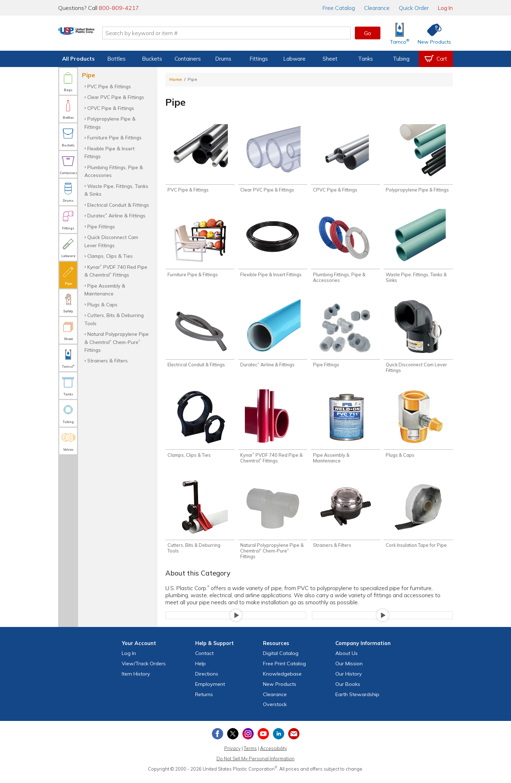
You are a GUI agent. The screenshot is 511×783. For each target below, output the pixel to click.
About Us (346, 659)
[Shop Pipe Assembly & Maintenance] (345, 430)
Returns (204, 700)
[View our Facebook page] (217, 740)
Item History (136, 680)
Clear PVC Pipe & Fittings (115, 97)
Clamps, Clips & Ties (110, 256)
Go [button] (367, 33)
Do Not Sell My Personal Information (255, 764)
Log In (445, 7)
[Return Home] (100, 34)
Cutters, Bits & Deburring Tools (114, 319)
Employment (210, 690)
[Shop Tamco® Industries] (399, 33)
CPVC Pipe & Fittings (110, 108)
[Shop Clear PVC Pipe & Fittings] (272, 159)
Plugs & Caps (102, 304)
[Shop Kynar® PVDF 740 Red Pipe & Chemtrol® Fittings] (272, 430)
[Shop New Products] (432, 33)
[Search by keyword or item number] (250, 33)
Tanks (365, 58)
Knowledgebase (282, 680)
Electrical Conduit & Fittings (118, 205)
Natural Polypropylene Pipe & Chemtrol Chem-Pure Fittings (116, 342)
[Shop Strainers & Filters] (345, 519)
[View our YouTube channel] (263, 740)
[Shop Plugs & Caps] (418, 428)
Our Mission (349, 669)
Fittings (258, 58)
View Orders (144, 669)
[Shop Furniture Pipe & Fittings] (200, 245)
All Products (78, 58)
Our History (348, 680)
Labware (294, 58)
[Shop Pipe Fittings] (345, 336)
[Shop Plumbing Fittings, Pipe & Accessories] (345, 248)
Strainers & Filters (107, 360)
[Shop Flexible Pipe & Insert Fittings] (272, 245)
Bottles (116, 58)
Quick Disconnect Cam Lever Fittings (111, 241)
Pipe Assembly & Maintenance (104, 289)
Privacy (232, 754)
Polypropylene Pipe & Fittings (110, 122)
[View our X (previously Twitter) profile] (233, 740)
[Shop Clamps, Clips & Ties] (200, 428)
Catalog (339, 7)
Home (175, 79)
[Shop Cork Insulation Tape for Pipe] (418, 519)
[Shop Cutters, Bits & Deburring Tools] (200, 522)
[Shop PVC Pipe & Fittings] (200, 159)
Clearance (377, 7)
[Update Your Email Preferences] (294, 740)
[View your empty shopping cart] (436, 59)
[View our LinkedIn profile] (278, 740)
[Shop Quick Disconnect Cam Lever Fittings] (418, 339)
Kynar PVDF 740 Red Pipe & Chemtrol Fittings (115, 271)
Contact (204, 659)
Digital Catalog (280, 659)
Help (200, 669)
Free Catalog (284, 669)
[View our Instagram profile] (248, 740)
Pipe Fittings (101, 226)
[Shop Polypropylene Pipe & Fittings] (418, 159)
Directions (206, 680)
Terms (250, 754)
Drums (223, 58)
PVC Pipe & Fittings (109, 86)
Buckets (152, 58)
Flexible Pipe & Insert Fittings (109, 152)
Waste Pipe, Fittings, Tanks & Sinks (116, 190)
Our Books (347, 690)
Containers (188, 58)
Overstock (275, 710)
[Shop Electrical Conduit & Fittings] (200, 336)
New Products (279, 690)
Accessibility (273, 754)
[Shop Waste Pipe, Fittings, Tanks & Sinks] (418, 248)
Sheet (330, 58)
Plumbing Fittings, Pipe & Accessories (113, 171)
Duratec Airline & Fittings (116, 215)
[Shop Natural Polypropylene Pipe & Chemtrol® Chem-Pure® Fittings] (272, 524)
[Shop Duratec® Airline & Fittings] (272, 336)
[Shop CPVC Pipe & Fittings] (345, 159)
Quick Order (414, 7)
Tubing (401, 58)
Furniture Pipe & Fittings (114, 137)
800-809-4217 (119, 7)
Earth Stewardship (357, 700)
